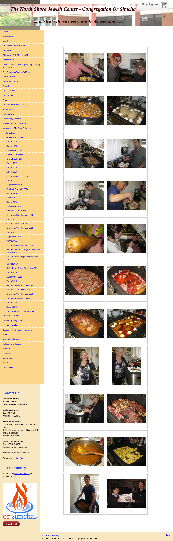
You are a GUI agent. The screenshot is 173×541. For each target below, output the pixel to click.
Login (168, 535)
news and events (22, 473)
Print (46, 536)
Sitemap (55, 536)
